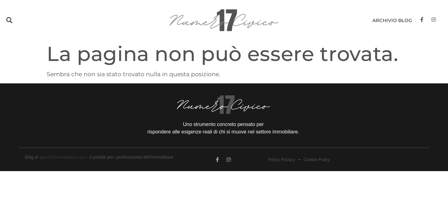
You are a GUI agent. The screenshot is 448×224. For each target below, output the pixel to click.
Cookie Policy (317, 159)
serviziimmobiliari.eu (62, 157)
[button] (22, 20)
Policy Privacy (281, 159)
